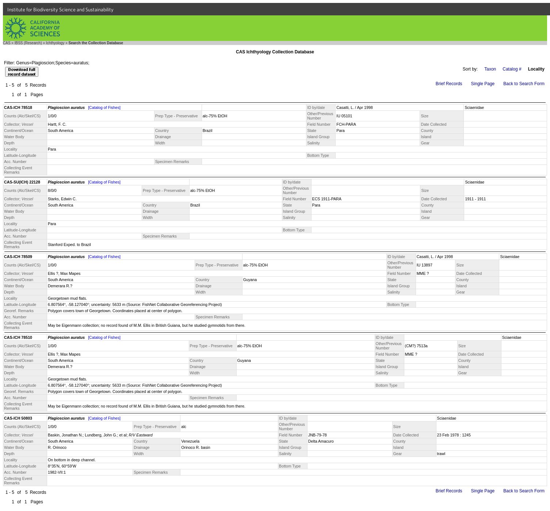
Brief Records (449, 83)
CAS (7, 43)
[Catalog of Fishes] (104, 107)
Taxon (490, 69)
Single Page (483, 83)
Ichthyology (55, 43)
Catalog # (512, 69)
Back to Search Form (524, 83)
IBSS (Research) (28, 43)
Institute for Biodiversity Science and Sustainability (60, 9)
